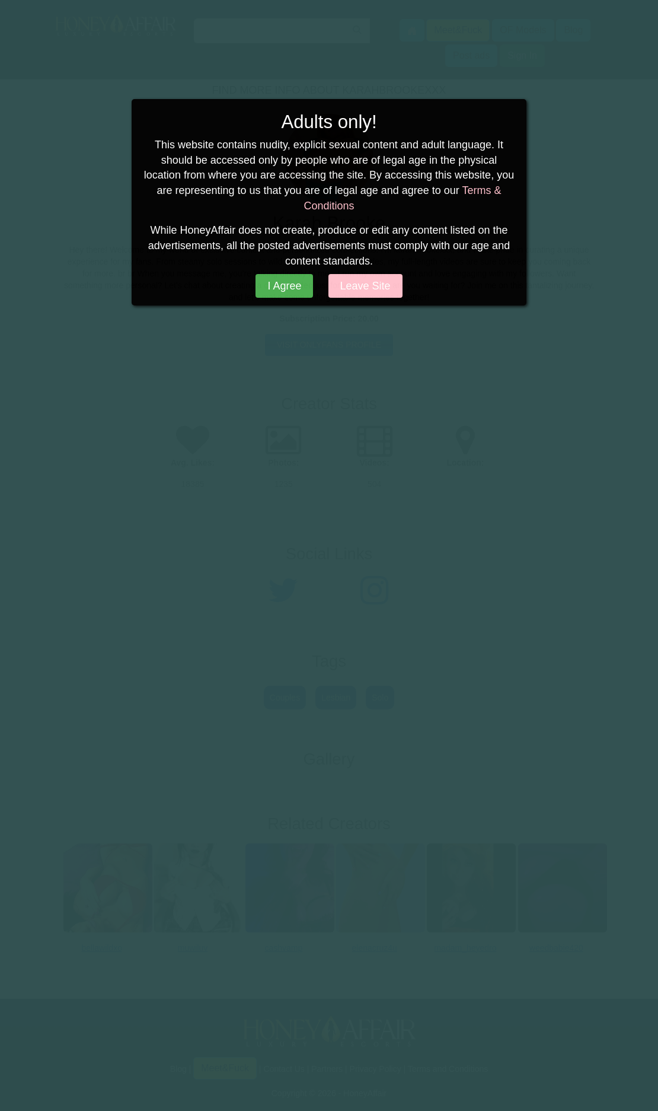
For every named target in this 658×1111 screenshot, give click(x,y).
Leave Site (365, 286)
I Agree (284, 286)
